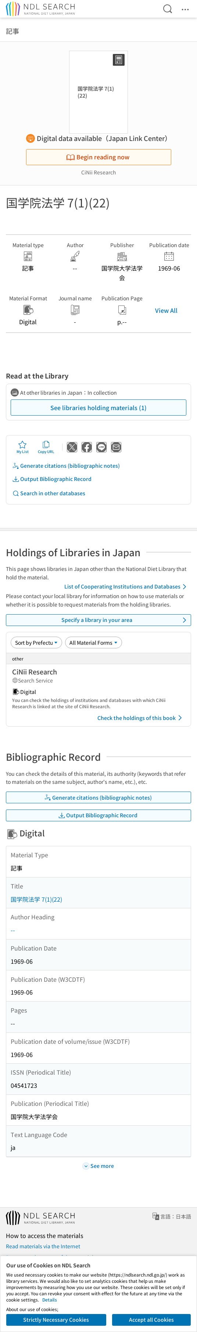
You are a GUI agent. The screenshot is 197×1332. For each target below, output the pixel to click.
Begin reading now (97, 156)
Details (49, 1299)
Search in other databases (48, 493)
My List (23, 447)
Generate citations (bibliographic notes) (66, 466)
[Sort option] (36, 642)
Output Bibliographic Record (52, 479)
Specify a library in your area (125, 620)
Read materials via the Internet (43, 1246)
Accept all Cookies (151, 1319)
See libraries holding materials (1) (98, 407)
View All (166, 310)
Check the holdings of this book (141, 717)
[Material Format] (93, 642)
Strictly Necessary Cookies (56, 1319)
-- (13, 930)
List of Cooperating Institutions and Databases (126, 586)
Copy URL (46, 447)
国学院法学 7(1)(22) (36, 899)
